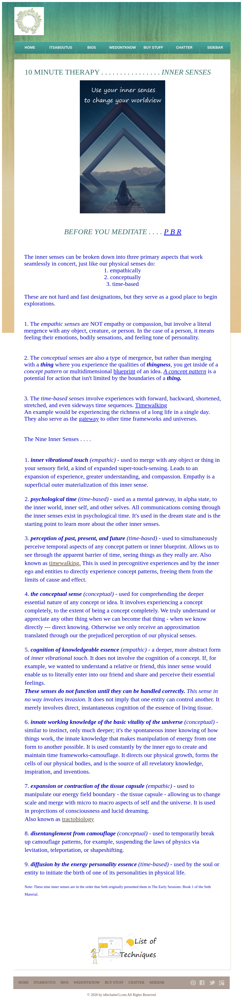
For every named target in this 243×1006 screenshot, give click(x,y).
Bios (91, 47)
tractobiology (78, 819)
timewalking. (65, 563)
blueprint (124, 371)
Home (30, 47)
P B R (172, 231)
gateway (89, 418)
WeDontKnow (122, 47)
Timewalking (151, 405)
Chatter (184, 47)
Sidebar (215, 47)
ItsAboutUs (60, 47)
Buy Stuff (153, 47)
